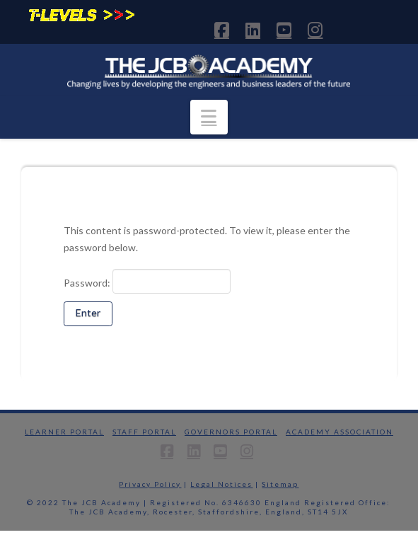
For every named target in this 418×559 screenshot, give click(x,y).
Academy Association (339, 431)
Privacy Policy (150, 484)
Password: (147, 281)
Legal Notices (221, 484)
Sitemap (280, 484)
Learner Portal (64, 431)
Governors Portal (231, 431)
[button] (209, 117)
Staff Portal (144, 431)
